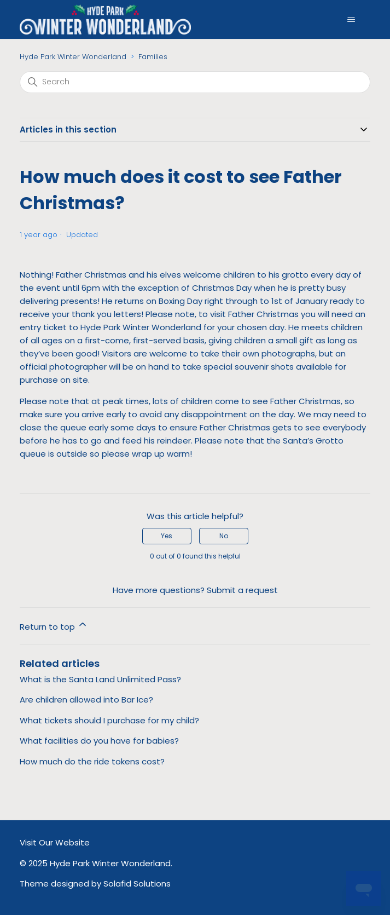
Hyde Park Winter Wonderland (73, 56)
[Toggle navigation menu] (350, 19)
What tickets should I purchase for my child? (109, 720)
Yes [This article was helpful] (166, 535)
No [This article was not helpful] (223, 535)
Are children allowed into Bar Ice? (86, 699)
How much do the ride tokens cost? (92, 761)
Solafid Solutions (137, 883)
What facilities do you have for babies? (99, 740)
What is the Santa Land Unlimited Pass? (100, 679)
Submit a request (242, 590)
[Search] (195, 82)
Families (152, 56)
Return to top (54, 625)
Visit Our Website (55, 842)
